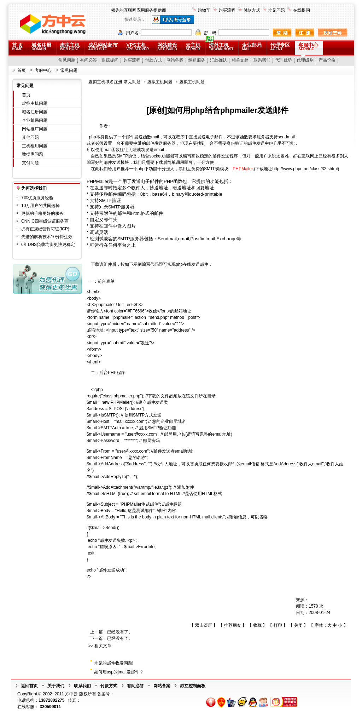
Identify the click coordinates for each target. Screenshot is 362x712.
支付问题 (30, 162)
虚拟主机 (70, 46)
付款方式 (251, 10)
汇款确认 (218, 60)
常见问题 (276, 10)
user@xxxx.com (142, 434)
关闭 (298, 625)
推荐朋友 (232, 625)
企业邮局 (252, 46)
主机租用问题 (34, 145)
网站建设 (167, 46)
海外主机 (221, 46)
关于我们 (55, 685)
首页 (21, 70)
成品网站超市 (103, 46)
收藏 (257, 625)
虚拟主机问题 (34, 103)
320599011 (50, 706)
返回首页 (29, 685)
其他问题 (30, 137)
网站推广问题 (34, 128)
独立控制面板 (192, 685)
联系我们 (261, 60)
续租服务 (196, 60)
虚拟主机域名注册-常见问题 (114, 81)
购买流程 (226, 10)
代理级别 (305, 60)
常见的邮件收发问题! (113, 663)
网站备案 (175, 60)
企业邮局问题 (34, 120)
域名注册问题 (34, 111)
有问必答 (88, 60)
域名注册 (41, 46)
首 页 (17, 46)
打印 (278, 625)
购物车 (204, 10)
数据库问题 (32, 154)
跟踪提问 (109, 60)
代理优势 (283, 60)
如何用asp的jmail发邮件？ (119, 672)
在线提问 (301, 10)
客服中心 (308, 46)
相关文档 (240, 60)
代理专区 (280, 46)
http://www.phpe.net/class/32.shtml (305, 168)
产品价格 (327, 60)
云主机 (193, 46)
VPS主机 (137, 46)
